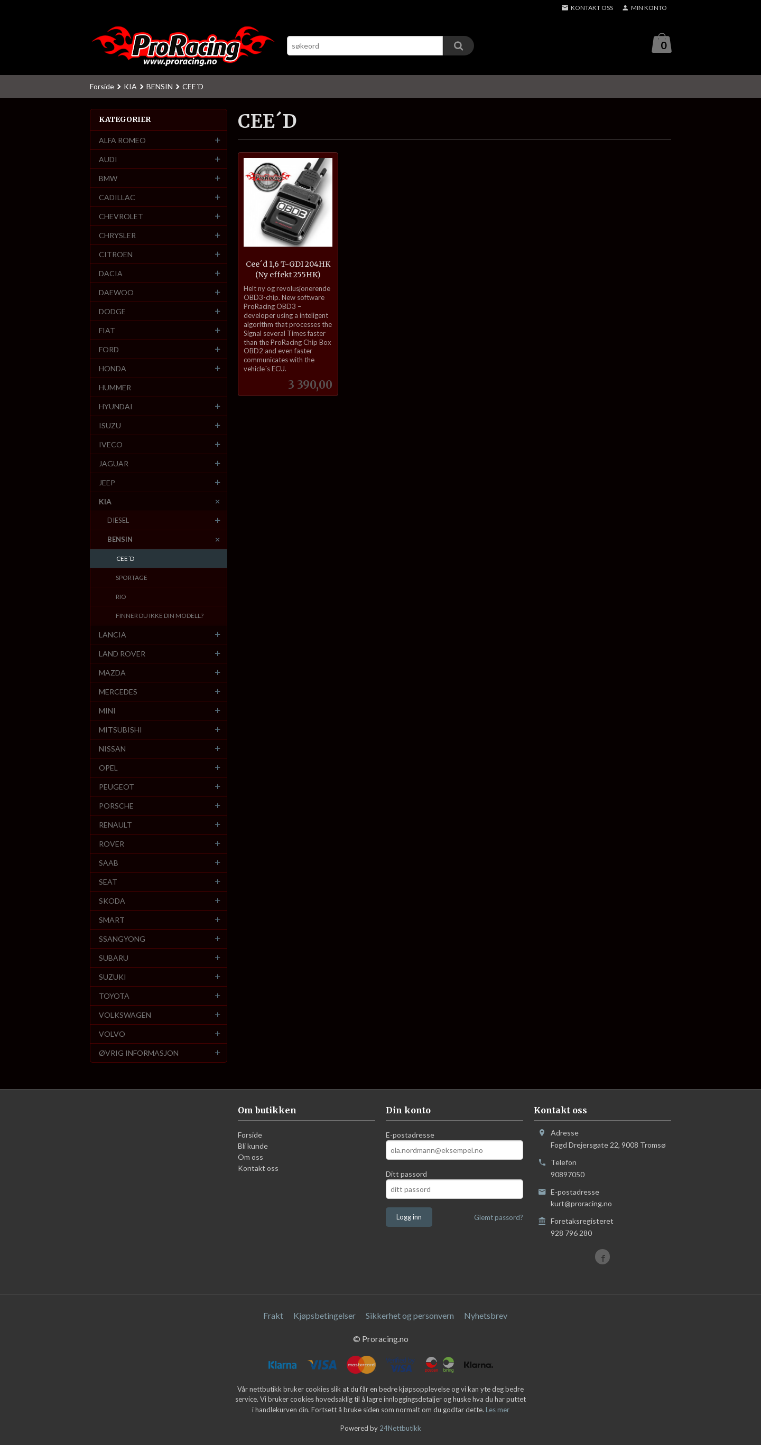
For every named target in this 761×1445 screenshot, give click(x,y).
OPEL (108, 768)
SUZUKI (112, 977)
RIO (121, 597)
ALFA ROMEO (122, 140)
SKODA (112, 901)
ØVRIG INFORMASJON (139, 1053)
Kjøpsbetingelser (324, 1316)
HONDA (112, 368)
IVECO (111, 444)
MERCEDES (118, 692)
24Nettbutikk (400, 1428)
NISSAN (112, 749)
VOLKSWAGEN (125, 1015)
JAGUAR (113, 463)
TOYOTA (114, 996)
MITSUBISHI (120, 730)
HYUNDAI (116, 406)
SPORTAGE (131, 578)
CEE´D (125, 559)
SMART (112, 920)
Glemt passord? (498, 1218)
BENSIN (120, 540)
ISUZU (110, 425)
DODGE (112, 311)
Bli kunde (253, 1146)
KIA (105, 502)
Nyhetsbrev (485, 1316)
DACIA (111, 273)
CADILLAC (117, 197)
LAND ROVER (122, 654)
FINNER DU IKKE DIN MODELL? (159, 616)
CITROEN (116, 254)
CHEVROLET (121, 216)
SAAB (108, 863)
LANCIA (112, 635)
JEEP (107, 482)
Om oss (250, 1157)
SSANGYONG (122, 939)
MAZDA (112, 673)
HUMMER (115, 387)
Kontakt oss (258, 1168)
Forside (102, 86)
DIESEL (118, 521)
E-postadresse (410, 1135)
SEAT (108, 882)
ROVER (111, 844)
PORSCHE (116, 806)
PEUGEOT (116, 787)
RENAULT (115, 825)
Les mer (497, 1410)
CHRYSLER (117, 235)
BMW (108, 178)
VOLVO (112, 1034)
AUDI (108, 159)
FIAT (107, 330)
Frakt (273, 1316)
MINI (107, 711)
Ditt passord (406, 1174)
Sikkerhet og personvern (410, 1316)
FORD (109, 349)
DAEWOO (116, 292)
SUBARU (113, 958)
